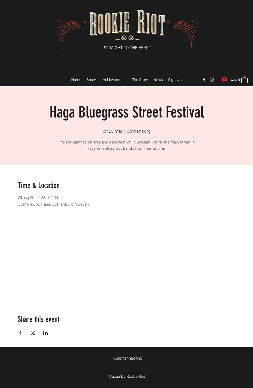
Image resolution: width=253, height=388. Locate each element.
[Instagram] (212, 79)
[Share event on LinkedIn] (45, 333)
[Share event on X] (32, 333)
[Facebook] (204, 79)
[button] (244, 79)
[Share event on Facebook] (20, 333)
